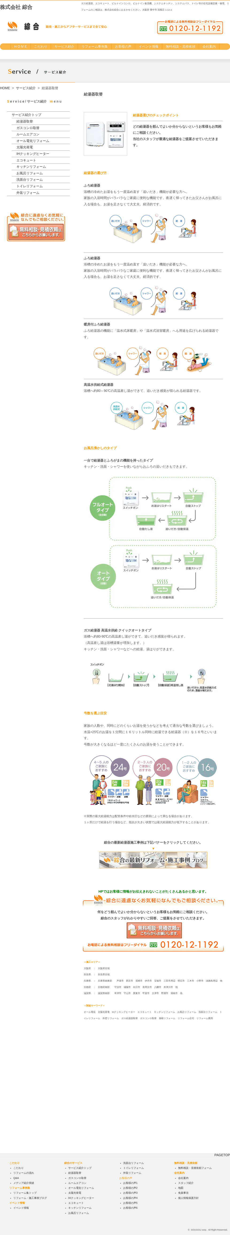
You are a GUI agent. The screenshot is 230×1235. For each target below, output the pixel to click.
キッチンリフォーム (31, 166)
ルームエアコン (27, 134)
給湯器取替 (24, 121)
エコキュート (26, 160)
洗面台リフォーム (29, 179)
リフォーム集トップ (25, 1192)
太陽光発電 (24, 147)
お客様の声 (123, 46)
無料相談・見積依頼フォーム (195, 1167)
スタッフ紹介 (186, 1182)
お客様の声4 (130, 1198)
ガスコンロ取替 (27, 128)
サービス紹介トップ (26, 115)
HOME (5, 88)
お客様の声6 (130, 1207)
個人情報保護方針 (188, 1198)
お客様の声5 (130, 1202)
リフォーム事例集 (94, 46)
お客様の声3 (130, 1192)
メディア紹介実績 (23, 1182)
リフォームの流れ (23, 1172)
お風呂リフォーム (29, 173)
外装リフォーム (27, 193)
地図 (180, 1187)
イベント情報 (148, 46)
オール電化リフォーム (32, 141)
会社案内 (209, 46)
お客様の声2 (130, 1187)
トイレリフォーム (29, 186)
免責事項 (183, 1192)
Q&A (16, 1178)
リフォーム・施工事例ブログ (30, 1198)
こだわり (40, 46)
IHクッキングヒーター (32, 154)
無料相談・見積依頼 (180, 46)
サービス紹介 (64, 46)
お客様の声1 (130, 1182)
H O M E (20, 46)
